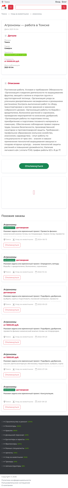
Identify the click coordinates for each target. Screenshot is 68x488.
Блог (64, 2)
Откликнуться (34, 166)
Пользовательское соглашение (15, 483)
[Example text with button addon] (38, 7)
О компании (7, 485)
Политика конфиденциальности (16, 480)
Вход (57, 2)
